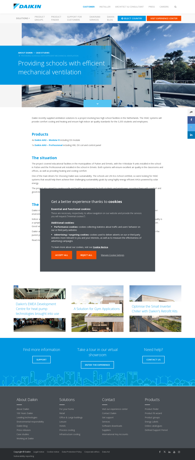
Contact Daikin (109, 413)
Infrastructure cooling (69, 434)
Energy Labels (151, 421)
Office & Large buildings (71, 417)
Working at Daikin (25, 438)
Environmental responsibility (30, 421)
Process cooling (67, 430)
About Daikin (23, 409)
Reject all (86, 255)
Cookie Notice (100, 247)
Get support (108, 417)
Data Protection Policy (72, 451)
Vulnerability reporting (24, 456)
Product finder (56, 18)
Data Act (106, 451)
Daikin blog (110, 18)
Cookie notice (53, 451)
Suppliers (106, 430)
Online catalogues (153, 425)
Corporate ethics (92, 451)
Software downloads (112, 425)
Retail (62, 413)
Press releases (24, 430)
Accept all (61, 255)
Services (106, 421)
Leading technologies (27, 417)
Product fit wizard (153, 413)
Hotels (62, 425)
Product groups (40, 18)
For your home (66, 409)
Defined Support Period (156, 430)
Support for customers (74, 18)
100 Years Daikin (25, 413)
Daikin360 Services (94, 18)
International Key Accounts (115, 434)
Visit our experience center (115, 409)
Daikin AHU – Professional (49, 145)
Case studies (23, 434)
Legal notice (38, 451)
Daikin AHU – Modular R (47, 140)
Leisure (62, 421)
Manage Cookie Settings (112, 255)
